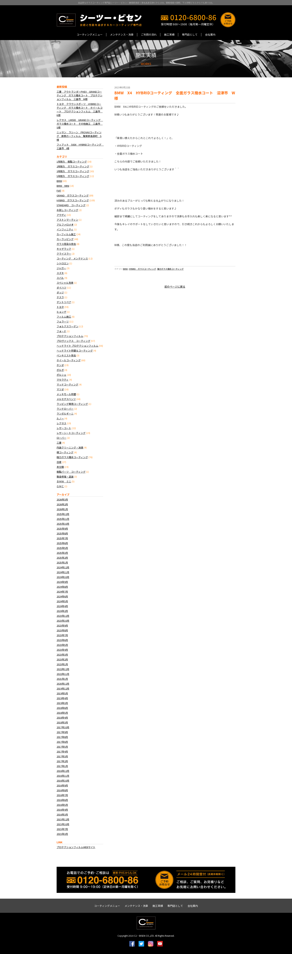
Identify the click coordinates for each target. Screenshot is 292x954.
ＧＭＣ (60, 486)
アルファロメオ (65, 224)
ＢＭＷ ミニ (64, 481)
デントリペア (64, 302)
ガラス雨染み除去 (66, 244)
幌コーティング (65, 452)
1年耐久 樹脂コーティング (72, 161)
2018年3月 (62, 722)
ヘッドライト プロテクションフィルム (77, 345)
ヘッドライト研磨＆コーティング (75, 350)
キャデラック (64, 249)
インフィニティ (65, 229)
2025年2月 (62, 557)
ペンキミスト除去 (66, 355)
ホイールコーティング (69, 360)
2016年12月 (63, 771)
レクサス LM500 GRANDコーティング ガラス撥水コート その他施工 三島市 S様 (80, 123)
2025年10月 (63, 523)
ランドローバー (65, 408)
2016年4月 (62, 809)
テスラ (60, 297)
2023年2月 (62, 659)
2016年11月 (63, 775)
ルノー (60, 418)
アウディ (61, 215)
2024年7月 (62, 591)
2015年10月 (63, 824)
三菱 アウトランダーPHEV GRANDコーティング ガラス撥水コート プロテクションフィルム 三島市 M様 (79, 95)
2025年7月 (62, 538)
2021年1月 (62, 679)
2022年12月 (63, 669)
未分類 (60, 467)
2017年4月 (62, 751)
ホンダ (60, 365)
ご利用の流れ (149, 34)
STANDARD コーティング (71, 205)
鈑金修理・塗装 (65, 476)
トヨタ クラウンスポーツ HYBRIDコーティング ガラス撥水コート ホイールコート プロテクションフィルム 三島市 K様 (80, 109)
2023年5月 (62, 645)
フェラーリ (63, 321)
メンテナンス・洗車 (122, 34)
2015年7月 (62, 829)
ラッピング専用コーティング (72, 404)
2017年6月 (62, 742)
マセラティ (63, 379)
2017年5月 (62, 746)
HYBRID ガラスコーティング (142, 268)
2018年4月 (62, 717)
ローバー (61, 438)
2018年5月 (62, 712)
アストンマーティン (67, 219)
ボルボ (60, 370)
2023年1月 (62, 664)
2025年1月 (62, 562)
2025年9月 (62, 528)
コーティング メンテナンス (72, 258)
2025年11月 (63, 519)
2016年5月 (62, 805)
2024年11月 (63, 572)
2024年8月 (62, 586)
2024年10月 (63, 577)
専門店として (190, 34)
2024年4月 (62, 606)
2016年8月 (62, 790)
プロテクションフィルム (70, 336)
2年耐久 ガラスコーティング (73, 166)
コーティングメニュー (90, 34)
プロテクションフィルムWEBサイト (76, 847)
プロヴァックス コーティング (73, 341)
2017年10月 (63, 727)
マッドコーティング (67, 384)
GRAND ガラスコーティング (73, 195)
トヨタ (60, 307)
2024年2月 (62, 611)
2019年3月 (62, 703)
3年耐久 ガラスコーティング (73, 171)
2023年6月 (62, 640)
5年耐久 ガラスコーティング (73, 176)
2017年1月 (62, 766)
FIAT (59, 190)
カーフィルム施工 (66, 234)
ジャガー (61, 268)
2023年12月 (63, 616)
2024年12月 (63, 567)
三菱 (59, 442)
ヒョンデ (61, 312)
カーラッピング (65, 239)
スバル (60, 278)
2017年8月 (62, 737)
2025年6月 (62, 543)
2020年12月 (63, 683)
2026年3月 (62, 499)
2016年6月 (62, 800)
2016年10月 (63, 780)
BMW (125, 268)
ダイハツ (61, 287)
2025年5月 (62, 548)
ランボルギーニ (65, 413)
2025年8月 (62, 533)
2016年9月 (62, 785)
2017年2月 (62, 761)
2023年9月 (62, 625)
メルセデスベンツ (66, 399)
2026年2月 (62, 504)
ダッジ (60, 292)
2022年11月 (63, 674)
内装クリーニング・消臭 (70, 447)
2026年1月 (62, 509)
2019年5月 (62, 693)
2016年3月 (62, 814)
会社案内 (210, 34)
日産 (59, 462)
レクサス (61, 423)
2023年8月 (62, 630)
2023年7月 (62, 635)
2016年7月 (62, 795)
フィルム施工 (64, 316)
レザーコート (64, 428)
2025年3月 (62, 553)
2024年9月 (62, 582)
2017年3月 (62, 756)
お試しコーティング (67, 210)
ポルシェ (61, 375)
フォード (61, 331)
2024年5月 (62, 601)
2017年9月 (62, 732)
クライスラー (64, 253)
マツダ (60, 389)
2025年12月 (63, 514)
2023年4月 (62, 649)
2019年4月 (62, 698)
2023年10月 (63, 620)
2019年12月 (63, 688)
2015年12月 (63, 819)
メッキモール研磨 (66, 394)
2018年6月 (62, 708)
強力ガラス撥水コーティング (170, 268)
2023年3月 (62, 654)
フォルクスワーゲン (67, 326)
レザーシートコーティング (71, 433)
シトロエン (63, 263)
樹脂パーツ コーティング (71, 471)
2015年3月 (62, 834)
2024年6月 (62, 596)
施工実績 (169, 34)
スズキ (60, 273)
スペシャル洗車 (65, 282)
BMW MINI (63, 186)
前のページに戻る (174, 286)
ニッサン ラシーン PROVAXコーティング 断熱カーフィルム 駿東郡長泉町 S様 (79, 135)
